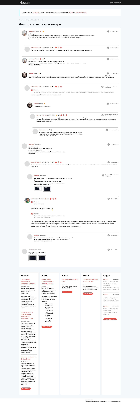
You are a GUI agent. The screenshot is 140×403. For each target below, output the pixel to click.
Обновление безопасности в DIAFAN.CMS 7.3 (47, 282)
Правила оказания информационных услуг (110, 401)
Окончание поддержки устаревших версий (28, 282)
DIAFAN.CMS (36, 12)
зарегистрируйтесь (81, 12)
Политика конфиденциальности (92, 401)
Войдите (70, 12)
